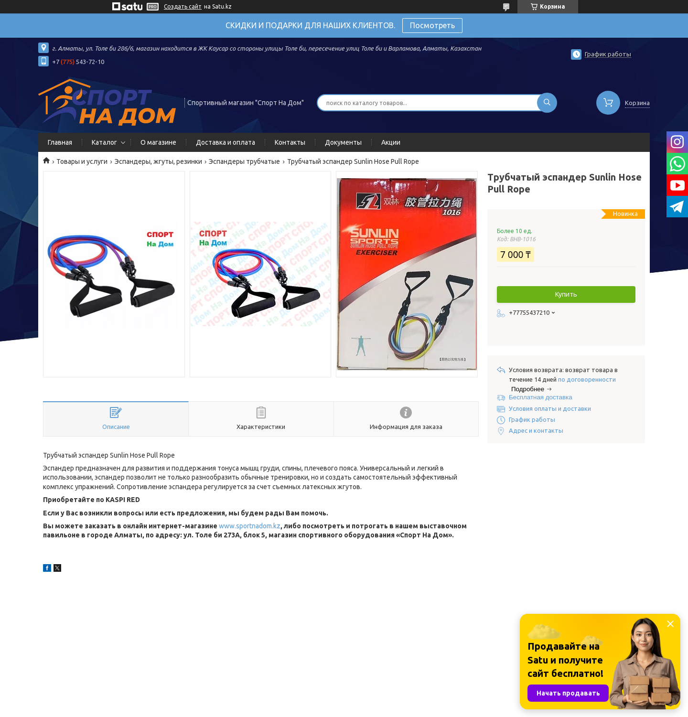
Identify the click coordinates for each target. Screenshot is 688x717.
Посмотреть (432, 25)
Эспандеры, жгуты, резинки (158, 161)
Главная (60, 142)
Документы (343, 142)
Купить (566, 294)
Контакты (290, 142)
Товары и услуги (82, 161)
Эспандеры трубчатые (244, 161)
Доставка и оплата (225, 142)
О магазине (158, 142)
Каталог (104, 142)
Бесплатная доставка (540, 397)
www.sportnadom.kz (249, 526)
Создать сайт (183, 6)
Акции (390, 142)
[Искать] (547, 103)
